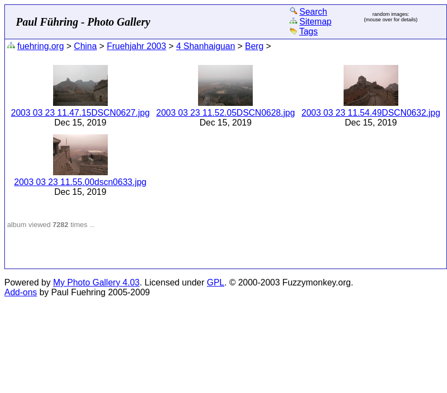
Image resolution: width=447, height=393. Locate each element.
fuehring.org (40, 46)
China (85, 46)
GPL (215, 282)
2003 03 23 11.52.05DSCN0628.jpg (225, 112)
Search (313, 11)
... (92, 225)
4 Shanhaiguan (205, 46)
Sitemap (315, 21)
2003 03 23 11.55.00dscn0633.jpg (80, 182)
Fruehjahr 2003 (136, 46)
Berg (254, 46)
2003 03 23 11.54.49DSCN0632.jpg (370, 112)
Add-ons (20, 292)
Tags (308, 31)
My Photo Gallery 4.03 (96, 282)
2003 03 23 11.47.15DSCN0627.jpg (80, 112)
